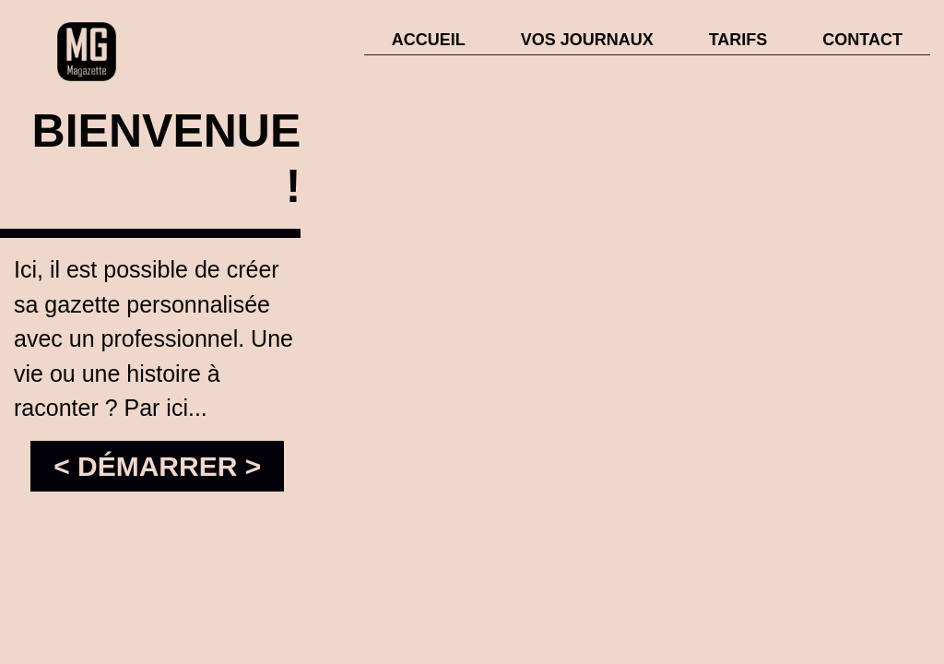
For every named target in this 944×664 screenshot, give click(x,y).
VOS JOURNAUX (587, 39)
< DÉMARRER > (157, 466)
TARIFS (738, 39)
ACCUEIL (429, 39)
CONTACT (862, 39)
